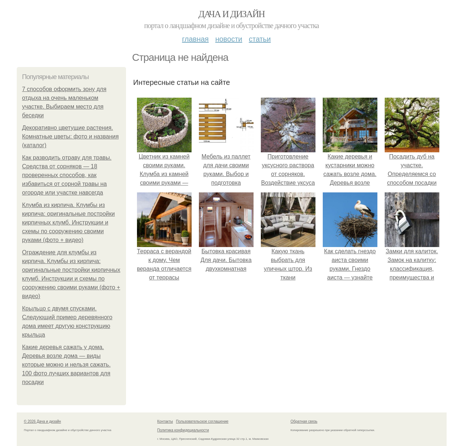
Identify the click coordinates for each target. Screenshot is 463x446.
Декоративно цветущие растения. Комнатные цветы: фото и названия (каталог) (70, 136)
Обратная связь (304, 421)
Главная (195, 39)
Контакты (165, 421)
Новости (228, 39)
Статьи (260, 39)
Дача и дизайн (232, 14)
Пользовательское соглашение (202, 421)
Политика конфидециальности (183, 430)
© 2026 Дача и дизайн (42, 421)
